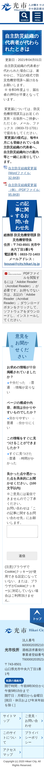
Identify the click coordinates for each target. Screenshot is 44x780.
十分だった (16, 382)
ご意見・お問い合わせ (31, 720)
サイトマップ (9, 718)
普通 (11, 458)
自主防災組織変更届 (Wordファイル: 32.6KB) (22, 173)
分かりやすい (18, 418)
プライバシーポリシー (31, 737)
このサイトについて (9, 737)
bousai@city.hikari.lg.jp (22, 264)
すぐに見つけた (19, 453)
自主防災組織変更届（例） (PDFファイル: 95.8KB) (24, 189)
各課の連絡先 (13, 680)
